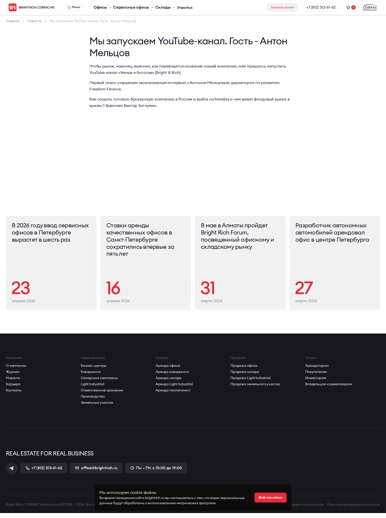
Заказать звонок (277, 7)
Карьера (13, 388)
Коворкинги (91, 376)
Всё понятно (270, 497)
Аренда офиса (168, 370)
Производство (92, 401)
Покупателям (316, 376)
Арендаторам (316, 370)
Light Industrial (92, 388)
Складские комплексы (99, 382)
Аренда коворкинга (172, 376)
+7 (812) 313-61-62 (320, 7)
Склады (160, 7)
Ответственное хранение (102, 394)
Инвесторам (315, 382)
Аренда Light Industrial (174, 388)
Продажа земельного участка (255, 388)
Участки (181, 7)
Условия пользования (304, 509)
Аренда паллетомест (173, 394)
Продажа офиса (243, 370)
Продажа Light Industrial (250, 382)
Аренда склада (168, 382)
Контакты (13, 394)
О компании (16, 370)
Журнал (12, 376)
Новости (13, 382)
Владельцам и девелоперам (328, 388)
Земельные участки (97, 407)
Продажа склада (244, 376)
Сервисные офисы (128, 7)
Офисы (97, 7)
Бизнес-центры (93, 370)
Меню (72, 7)
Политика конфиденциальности (353, 509)
